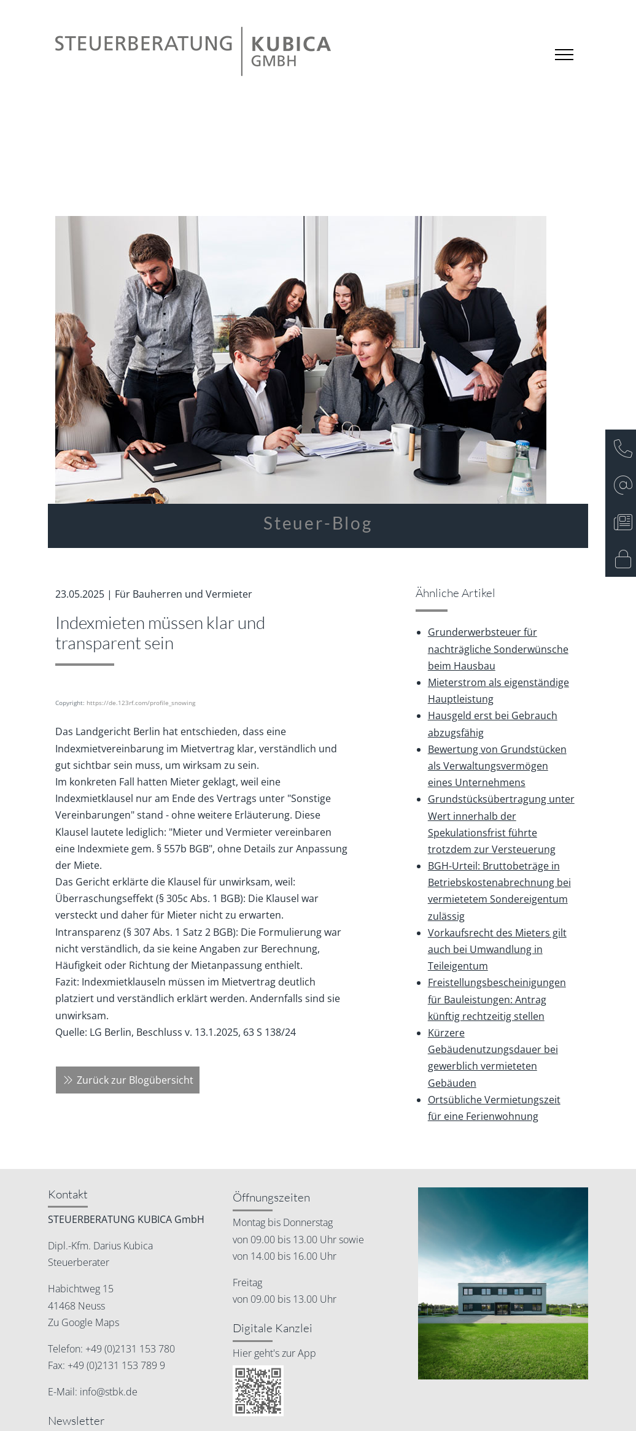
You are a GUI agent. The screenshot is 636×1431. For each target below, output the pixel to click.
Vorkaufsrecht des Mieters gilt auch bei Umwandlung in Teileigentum (497, 949)
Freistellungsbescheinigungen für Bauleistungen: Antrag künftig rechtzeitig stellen (497, 999)
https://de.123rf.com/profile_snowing (141, 703)
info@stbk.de (107, 1391)
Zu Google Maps (83, 1322)
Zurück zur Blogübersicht (127, 1080)
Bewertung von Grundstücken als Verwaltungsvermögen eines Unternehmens (497, 765)
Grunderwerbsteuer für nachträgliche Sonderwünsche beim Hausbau (498, 648)
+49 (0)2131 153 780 (129, 1349)
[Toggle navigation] (564, 54)
